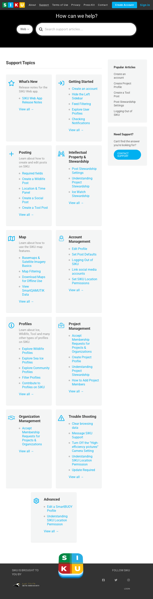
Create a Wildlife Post (33, 181)
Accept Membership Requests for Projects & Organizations (82, 343)
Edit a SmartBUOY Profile (60, 509)
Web (23, 29)
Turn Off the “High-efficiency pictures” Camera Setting (85, 447)
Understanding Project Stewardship (82, 182)
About (32, 5)
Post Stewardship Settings (84, 171)
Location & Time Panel (33, 190)
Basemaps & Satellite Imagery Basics (34, 262)
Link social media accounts (84, 271)
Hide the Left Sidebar (81, 96)
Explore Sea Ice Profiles (32, 360)
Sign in (145, 5)
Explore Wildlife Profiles (33, 351)
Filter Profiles (31, 377)
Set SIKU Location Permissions (84, 281)
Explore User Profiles (80, 111)
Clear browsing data (82, 426)
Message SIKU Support (82, 435)
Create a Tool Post (35, 208)
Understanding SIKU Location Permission (82, 460)
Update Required (83, 470)
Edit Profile (79, 249)
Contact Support (123, 154)
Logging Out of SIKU (82, 262)
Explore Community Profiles (36, 370)
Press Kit (89, 5)
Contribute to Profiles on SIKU (33, 385)
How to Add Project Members (85, 382)
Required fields (32, 173)
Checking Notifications (81, 121)
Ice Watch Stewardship (80, 194)
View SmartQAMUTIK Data (33, 290)
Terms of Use (60, 5)
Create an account (84, 89)
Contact (103, 5)
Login (127, 589)
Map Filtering (31, 271)
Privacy (75, 5)
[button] (13, 5)
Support (44, 5)
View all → (26, 109)
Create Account (124, 5)
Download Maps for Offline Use (33, 279)
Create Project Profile (81, 359)
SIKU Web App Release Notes (32, 100)
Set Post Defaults (84, 254)
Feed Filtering (81, 104)
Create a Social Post (32, 200)
